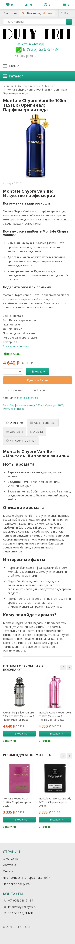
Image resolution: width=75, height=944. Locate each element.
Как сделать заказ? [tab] (21, 440)
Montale (22, 397)
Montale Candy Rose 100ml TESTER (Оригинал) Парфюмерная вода (55, 716)
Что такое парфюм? (16, 884)
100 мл (40, 405)
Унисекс (19, 408)
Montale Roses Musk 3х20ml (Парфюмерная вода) (17, 802)
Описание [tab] (14, 423)
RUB (65, 13)
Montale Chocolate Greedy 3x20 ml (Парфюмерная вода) (55, 802)
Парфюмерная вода (22, 405)
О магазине (11, 858)
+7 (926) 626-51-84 (20, 900)
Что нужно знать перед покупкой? (26, 877)
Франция (51, 405)
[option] (19, 709)
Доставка (9, 865)
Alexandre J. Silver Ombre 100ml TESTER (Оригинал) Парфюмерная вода (18, 716)
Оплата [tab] (36, 431)
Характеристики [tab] (42, 423)
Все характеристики (16, 346)
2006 (60, 405)
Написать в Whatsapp (30, 44)
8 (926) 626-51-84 (37, 49)
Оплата (8, 871)
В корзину (37, 371)
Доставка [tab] (14, 431)
